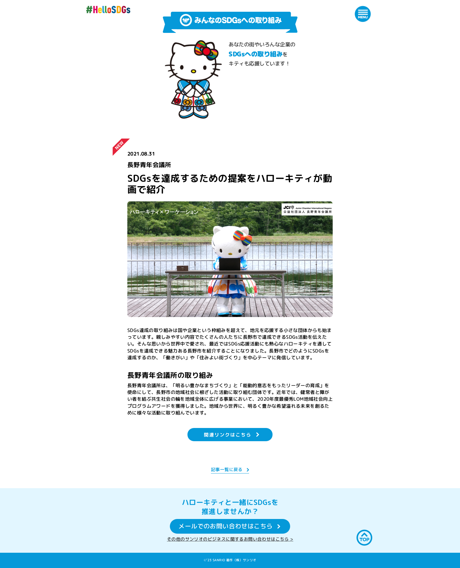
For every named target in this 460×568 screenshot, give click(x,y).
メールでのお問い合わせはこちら (225, 526)
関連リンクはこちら (227, 435)
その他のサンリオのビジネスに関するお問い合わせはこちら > (230, 539)
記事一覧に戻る (227, 469)
